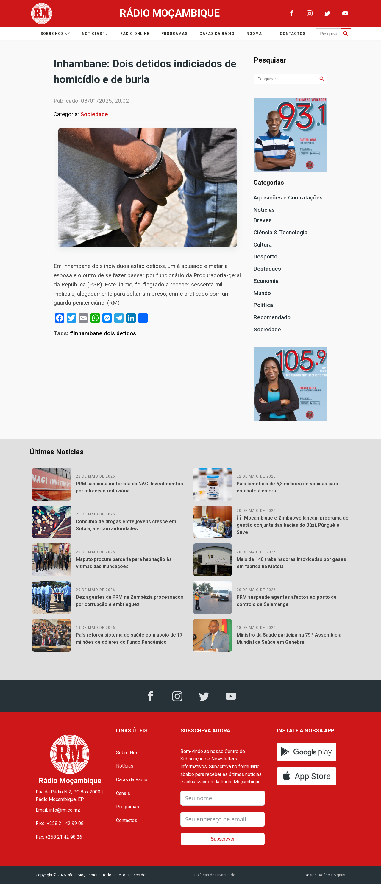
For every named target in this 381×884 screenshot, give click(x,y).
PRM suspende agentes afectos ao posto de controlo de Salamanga (287, 600)
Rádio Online (134, 34)
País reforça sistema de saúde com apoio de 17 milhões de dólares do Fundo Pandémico (129, 638)
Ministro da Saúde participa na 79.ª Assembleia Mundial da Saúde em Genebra (289, 638)
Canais (123, 793)
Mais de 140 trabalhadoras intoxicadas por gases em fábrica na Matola (291, 562)
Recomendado (272, 317)
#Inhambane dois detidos (103, 333)
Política (263, 305)
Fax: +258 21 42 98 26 (59, 837)
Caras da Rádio (217, 34)
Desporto (265, 256)
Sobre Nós (127, 752)
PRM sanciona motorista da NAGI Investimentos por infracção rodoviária (129, 487)
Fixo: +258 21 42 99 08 (60, 823)
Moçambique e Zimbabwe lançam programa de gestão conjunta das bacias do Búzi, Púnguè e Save (293, 525)
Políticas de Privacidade (214, 875)
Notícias (95, 33)
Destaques (267, 268)
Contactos (292, 34)
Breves (263, 220)
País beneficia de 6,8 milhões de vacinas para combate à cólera (287, 487)
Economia (266, 280)
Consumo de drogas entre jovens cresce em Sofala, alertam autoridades (126, 525)
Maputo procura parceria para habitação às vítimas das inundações (124, 562)
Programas (174, 34)
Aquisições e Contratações (288, 197)
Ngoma (257, 33)
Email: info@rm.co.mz (58, 810)
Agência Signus (331, 875)
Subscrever (223, 838)
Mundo (262, 293)
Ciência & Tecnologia (280, 232)
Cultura (263, 244)
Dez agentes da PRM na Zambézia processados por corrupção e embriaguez (129, 600)
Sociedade (94, 114)
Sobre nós (55, 33)
